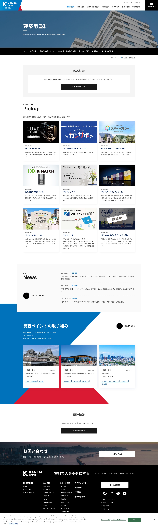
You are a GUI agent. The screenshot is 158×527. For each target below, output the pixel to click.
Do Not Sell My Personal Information (113, 520)
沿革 (45, 507)
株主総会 (64, 500)
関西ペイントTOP (115, 58)
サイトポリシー (106, 507)
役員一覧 (47, 497)
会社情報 (46, 484)
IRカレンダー (65, 510)
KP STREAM (28, 484)
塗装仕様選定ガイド (47, 51)
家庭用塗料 (136, 7)
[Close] (155, 519)
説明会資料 (64, 497)
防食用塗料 (81, 7)
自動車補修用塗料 (93, 7)
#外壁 (27, 382)
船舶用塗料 (126, 7)
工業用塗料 (105, 7)
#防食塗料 (104, 384)
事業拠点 (47, 491)
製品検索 (33, 51)
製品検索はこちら (79, 87)
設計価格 (82, 51)
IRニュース (64, 488)
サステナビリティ (29, 494)
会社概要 (47, 488)
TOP (25, 51)
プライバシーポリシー (108, 501)
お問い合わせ (115, 456)
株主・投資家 (65, 484)
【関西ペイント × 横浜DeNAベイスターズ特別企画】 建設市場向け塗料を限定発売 (92, 302)
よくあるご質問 (107, 51)
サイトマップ (105, 510)
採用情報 (78, 493)
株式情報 (64, 507)
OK (134, 520)
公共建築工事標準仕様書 (67, 51)
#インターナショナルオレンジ (110, 382)
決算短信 (64, 491)
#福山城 (41, 382)
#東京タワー (124, 382)
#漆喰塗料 (34, 382)
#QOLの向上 (67, 382)
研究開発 (78, 489)
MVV (45, 500)
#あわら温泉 (76, 382)
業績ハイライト (66, 503)
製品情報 (74, 274)
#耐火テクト (85, 382)
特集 (25, 488)
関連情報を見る (80, 431)
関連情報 (95, 51)
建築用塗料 (70, 7)
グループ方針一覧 (49, 510)
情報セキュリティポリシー (109, 504)
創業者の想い (48, 503)
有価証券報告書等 (66, 494)
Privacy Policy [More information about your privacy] (13, 524)
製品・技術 (31, 370)
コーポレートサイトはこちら (132, 3)
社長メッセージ (49, 494)
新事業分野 (116, 7)
